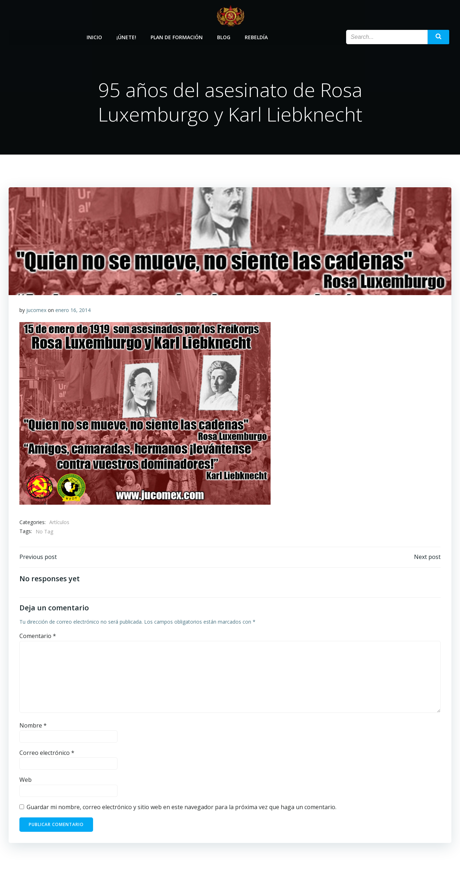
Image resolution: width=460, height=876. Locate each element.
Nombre (33, 726)
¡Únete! (127, 36)
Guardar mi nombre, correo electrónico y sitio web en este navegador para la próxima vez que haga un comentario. (181, 807)
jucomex (36, 310)
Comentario (37, 636)
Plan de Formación (177, 36)
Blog (224, 36)
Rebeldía (256, 36)
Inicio (94, 36)
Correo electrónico (46, 753)
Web (25, 780)
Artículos (59, 522)
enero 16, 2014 (73, 310)
